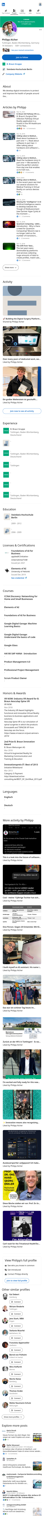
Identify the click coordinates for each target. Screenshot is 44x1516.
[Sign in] (40, 4)
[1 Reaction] (4, 1486)
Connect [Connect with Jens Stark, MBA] (16, 1326)
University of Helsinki (20, 571)
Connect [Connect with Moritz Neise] (16, 1386)
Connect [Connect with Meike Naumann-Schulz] (16, 1410)
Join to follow (22, 57)
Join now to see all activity (22, 411)
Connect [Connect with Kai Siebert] (16, 1302)
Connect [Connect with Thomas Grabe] (16, 1398)
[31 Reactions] (7, 1500)
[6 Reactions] (5, 1514)
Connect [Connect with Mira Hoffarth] (16, 1374)
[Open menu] (40, 29)
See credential (19, 578)
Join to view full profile (17, 1280)
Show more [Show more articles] (11, 267)
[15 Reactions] (6, 1440)
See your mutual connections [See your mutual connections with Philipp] (22, 50)
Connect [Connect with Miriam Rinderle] (16, 1314)
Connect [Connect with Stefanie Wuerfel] (16, 1338)
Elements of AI (18, 568)
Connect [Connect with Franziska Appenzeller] (16, 1350)
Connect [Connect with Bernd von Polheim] (16, 1362)
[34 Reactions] (5, 1454)
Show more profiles (13, 1417)
